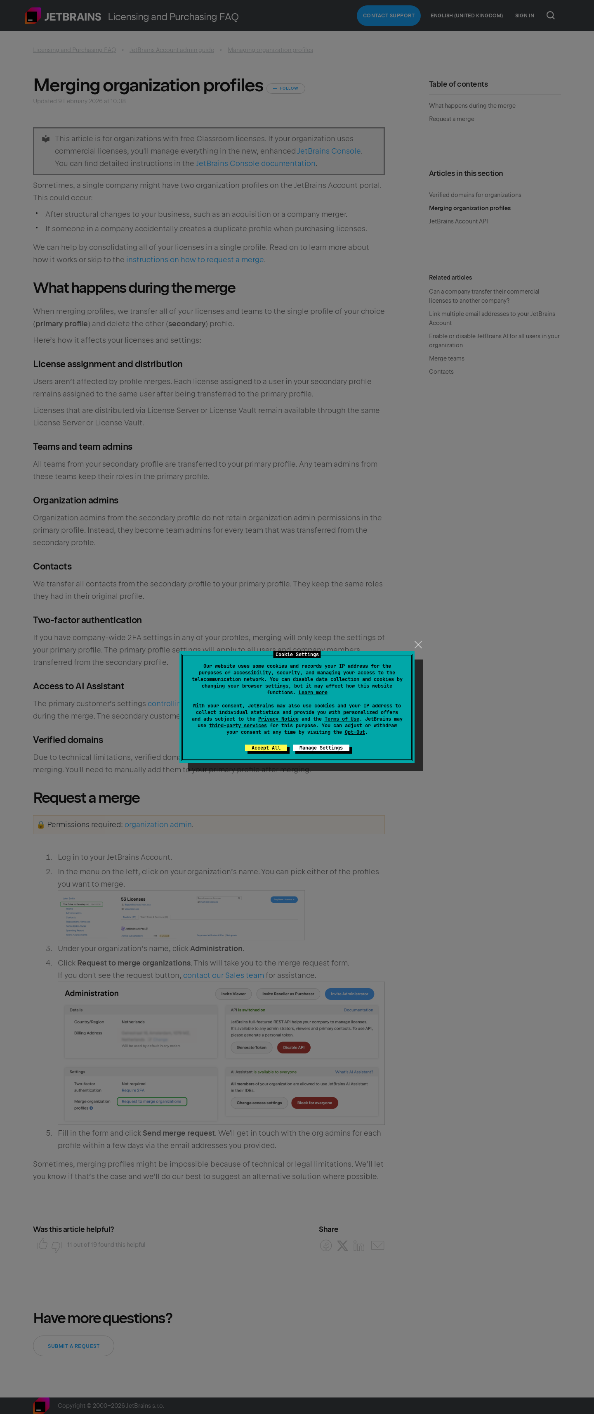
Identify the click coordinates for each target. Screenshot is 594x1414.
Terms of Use (342, 719)
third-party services (238, 725)
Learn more (313, 692)
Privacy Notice (278, 719)
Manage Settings (321, 748)
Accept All (266, 748)
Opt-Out (355, 732)
